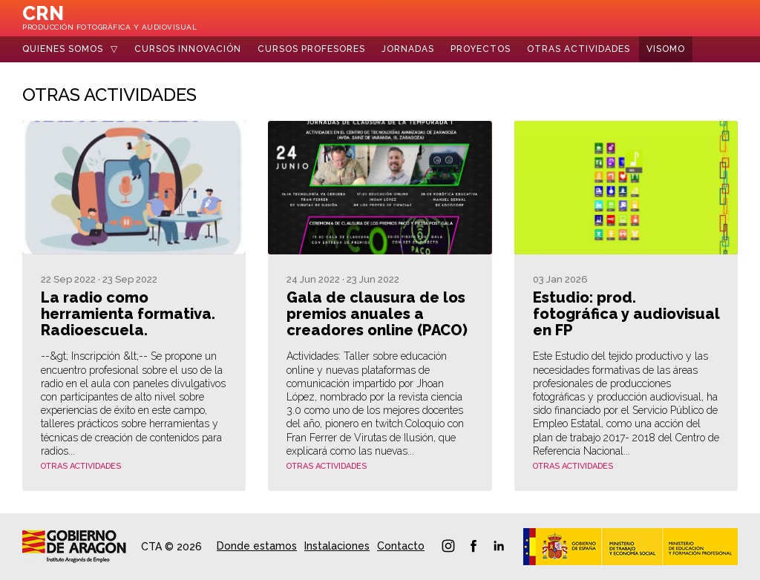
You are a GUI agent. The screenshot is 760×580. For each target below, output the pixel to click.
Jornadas (407, 49)
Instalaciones (337, 546)
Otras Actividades (578, 49)
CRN (109, 17)
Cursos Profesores (311, 49)
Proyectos (481, 49)
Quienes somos (62, 49)
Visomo (665, 49)
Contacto (401, 546)
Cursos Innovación (187, 49)
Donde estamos (257, 546)
